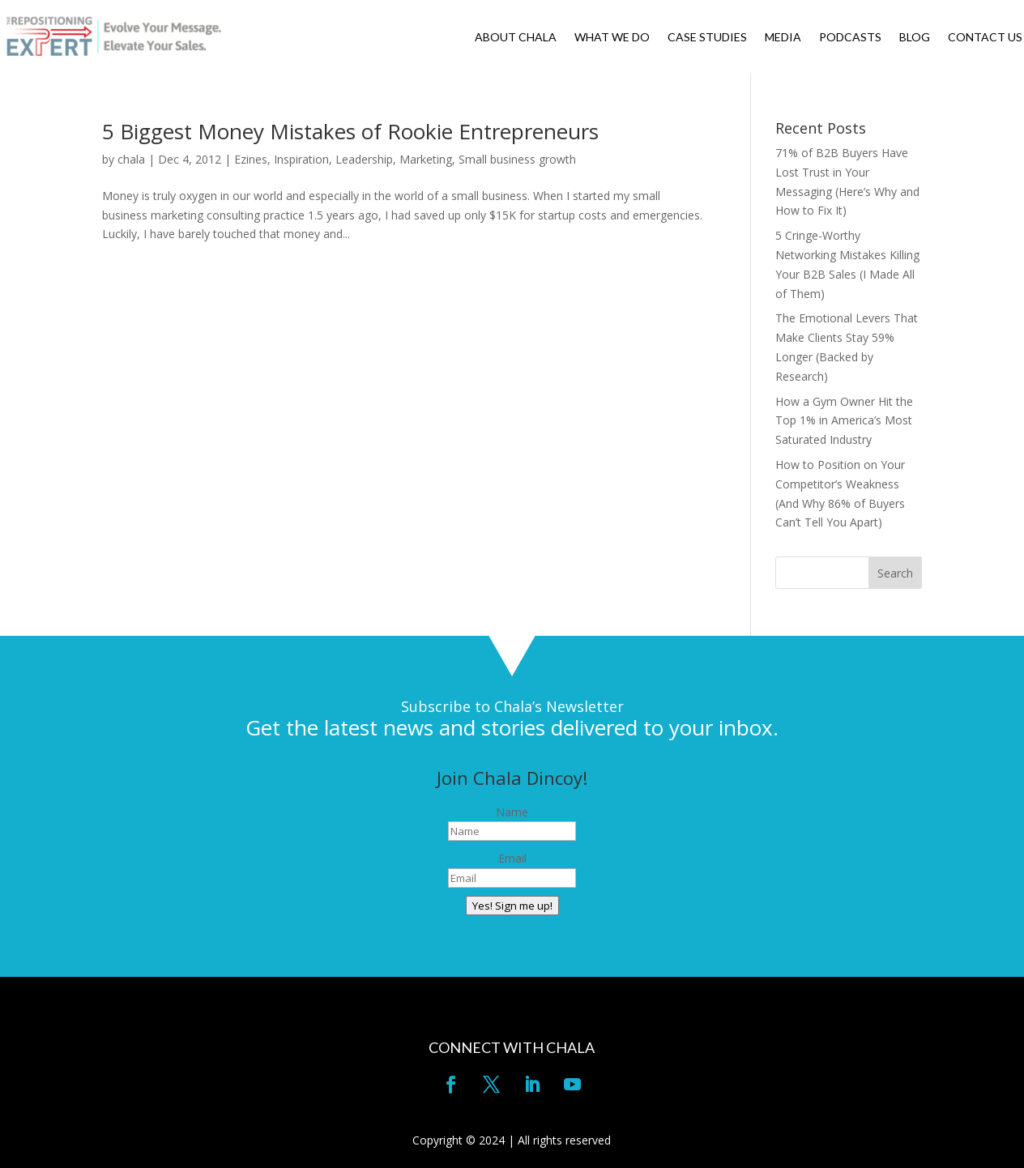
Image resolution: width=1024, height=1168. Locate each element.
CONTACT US (985, 38)
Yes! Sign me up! (512, 905)
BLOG (914, 38)
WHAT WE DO (612, 38)
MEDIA (783, 38)
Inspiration (301, 159)
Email (512, 858)
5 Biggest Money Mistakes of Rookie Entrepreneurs (350, 131)
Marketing (425, 159)
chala (131, 159)
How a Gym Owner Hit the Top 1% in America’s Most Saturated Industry (844, 421)
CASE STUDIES (707, 38)
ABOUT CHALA (516, 38)
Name (512, 812)
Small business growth (517, 159)
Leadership (364, 159)
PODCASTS (850, 38)
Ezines (250, 159)
